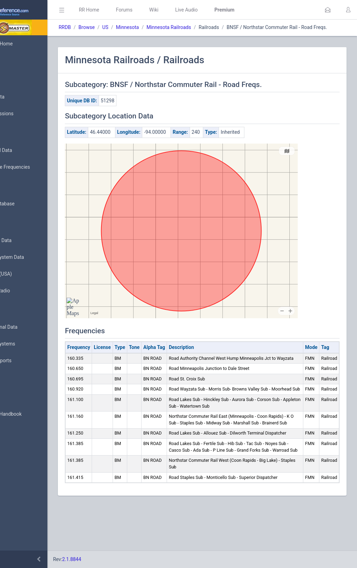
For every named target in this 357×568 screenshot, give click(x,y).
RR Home (131, 10)
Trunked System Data (33, 257)
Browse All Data (27, 150)
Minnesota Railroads (210, 27)
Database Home (27, 44)
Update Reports (26, 361)
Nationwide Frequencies (36, 167)
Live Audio (228, 10)
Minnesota (169, 27)
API (13, 431)
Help (15, 448)
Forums (166, 10)
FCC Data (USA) (27, 274)
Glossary (19, 397)
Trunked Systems (28, 344)
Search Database (28, 204)
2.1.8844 (113, 559)
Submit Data (23, 97)
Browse (128, 27)
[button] (327, 10)
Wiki (195, 10)
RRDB (106, 27)
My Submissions (27, 114)
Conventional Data (29, 327)
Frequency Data (26, 240)
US (147, 27)
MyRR (16, 60)
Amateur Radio (26, 291)
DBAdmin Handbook (31, 414)
